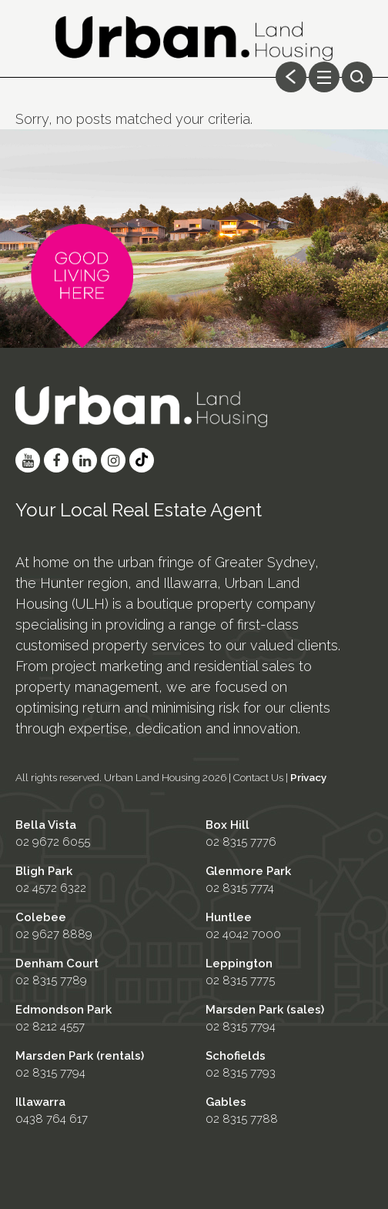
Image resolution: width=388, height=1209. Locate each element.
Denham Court (57, 963)
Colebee (40, 917)
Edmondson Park (63, 1010)
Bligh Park (43, 871)
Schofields (236, 1056)
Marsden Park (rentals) (79, 1056)
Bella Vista (45, 825)
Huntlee (229, 917)
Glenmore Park (248, 871)
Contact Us (258, 777)
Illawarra (40, 1102)
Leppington (239, 963)
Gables (226, 1102)
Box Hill (227, 825)
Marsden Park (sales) (265, 1010)
